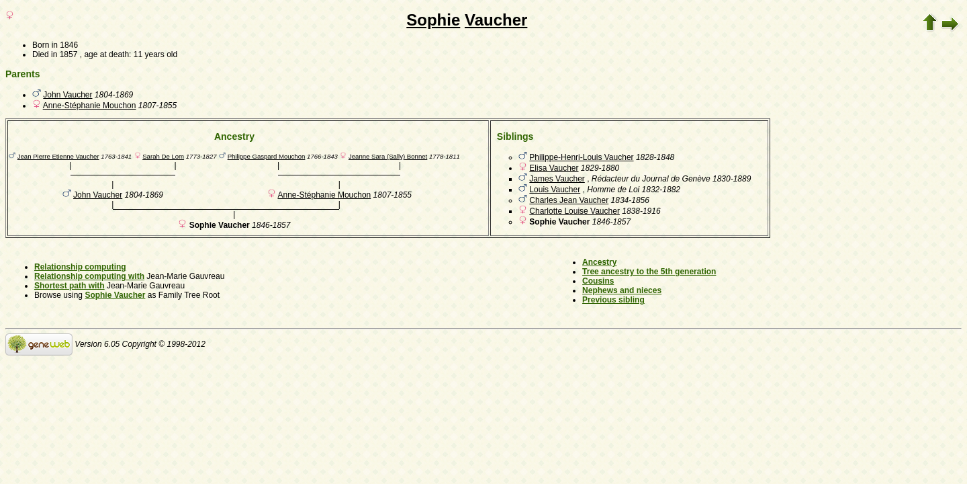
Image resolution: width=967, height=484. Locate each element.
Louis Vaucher (554, 189)
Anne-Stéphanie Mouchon (89, 105)
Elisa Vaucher (553, 168)
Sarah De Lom (163, 156)
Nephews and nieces (621, 290)
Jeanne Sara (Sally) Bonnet (388, 156)
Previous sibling (613, 300)
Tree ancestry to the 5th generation (649, 271)
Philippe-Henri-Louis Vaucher (581, 157)
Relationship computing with (89, 276)
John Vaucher (67, 94)
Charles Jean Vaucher (568, 200)
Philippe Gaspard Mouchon (267, 156)
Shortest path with (69, 285)
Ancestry (599, 262)
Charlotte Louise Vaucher (574, 211)
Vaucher (496, 20)
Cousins (598, 281)
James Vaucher (556, 179)
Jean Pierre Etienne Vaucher (58, 156)
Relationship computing (80, 267)
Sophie (433, 20)
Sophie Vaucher (115, 295)
